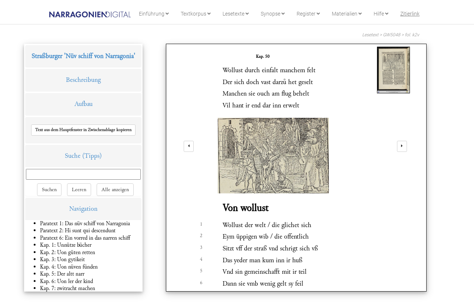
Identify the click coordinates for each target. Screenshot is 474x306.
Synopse (273, 14)
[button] (83, 130)
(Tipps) (92, 155)
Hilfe (381, 14)
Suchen (49, 189)
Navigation (83, 208)
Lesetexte (236, 14)
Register (308, 14)
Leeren (79, 189)
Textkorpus (196, 14)
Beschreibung (83, 79)
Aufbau (83, 104)
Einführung (154, 14)
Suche (72, 155)
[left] (189, 146)
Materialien (347, 14)
